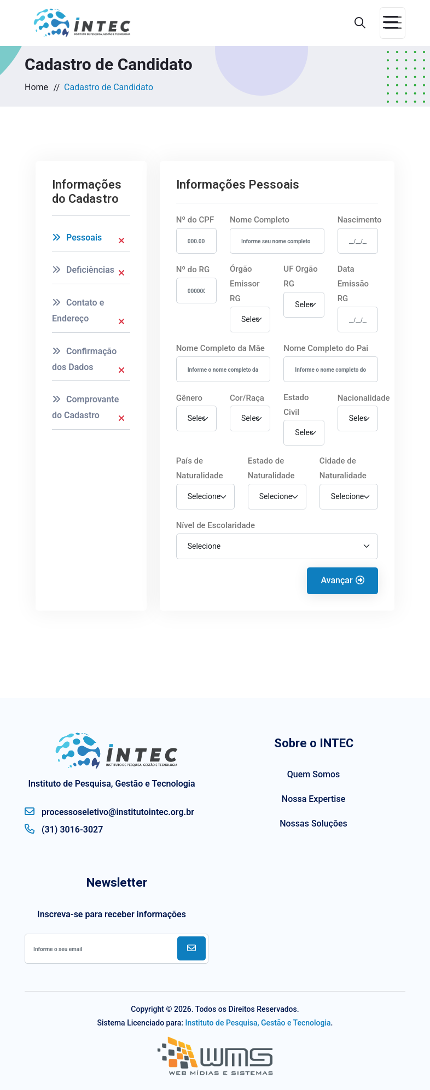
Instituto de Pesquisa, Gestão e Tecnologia (257, 1022)
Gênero (189, 398)
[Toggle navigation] (392, 23)
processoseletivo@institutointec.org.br (109, 811)
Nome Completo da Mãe (220, 348)
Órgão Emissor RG (245, 283)
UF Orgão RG (300, 276)
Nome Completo (259, 220)
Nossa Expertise (313, 799)
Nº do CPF (195, 220)
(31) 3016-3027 (64, 829)
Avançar (342, 580)
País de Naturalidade (199, 468)
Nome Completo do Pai (325, 348)
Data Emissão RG (353, 283)
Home (36, 87)
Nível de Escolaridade (215, 525)
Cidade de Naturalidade (343, 468)
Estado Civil (296, 404)
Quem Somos (313, 774)
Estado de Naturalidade (271, 468)
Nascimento (360, 220)
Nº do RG (193, 269)
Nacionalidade (364, 398)
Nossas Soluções (313, 823)
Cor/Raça (247, 398)
